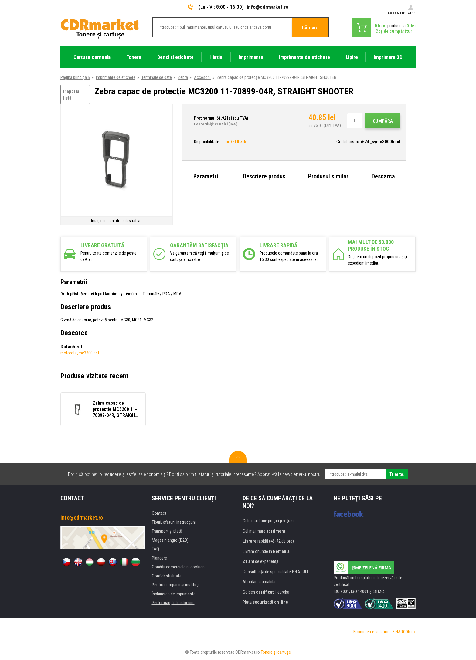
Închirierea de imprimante (173, 594)
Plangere (159, 558)
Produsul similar (328, 176)
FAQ (155, 549)
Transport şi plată (167, 531)
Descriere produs (264, 176)
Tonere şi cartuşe (276, 652)
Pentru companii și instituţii (175, 584)
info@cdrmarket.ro (267, 7)
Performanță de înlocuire (173, 602)
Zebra (183, 77)
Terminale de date (156, 77)
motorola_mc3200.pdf (79, 352)
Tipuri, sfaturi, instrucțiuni (174, 522)
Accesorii (202, 77)
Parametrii (206, 176)
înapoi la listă (71, 95)
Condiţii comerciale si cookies (178, 567)
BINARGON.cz (404, 631)
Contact (159, 513)
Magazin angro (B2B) (170, 540)
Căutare (310, 28)
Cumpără (383, 121)
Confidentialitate (167, 576)
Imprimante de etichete (115, 77)
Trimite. (396, 474)
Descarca (383, 176)
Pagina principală (75, 77)
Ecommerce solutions (372, 631)
